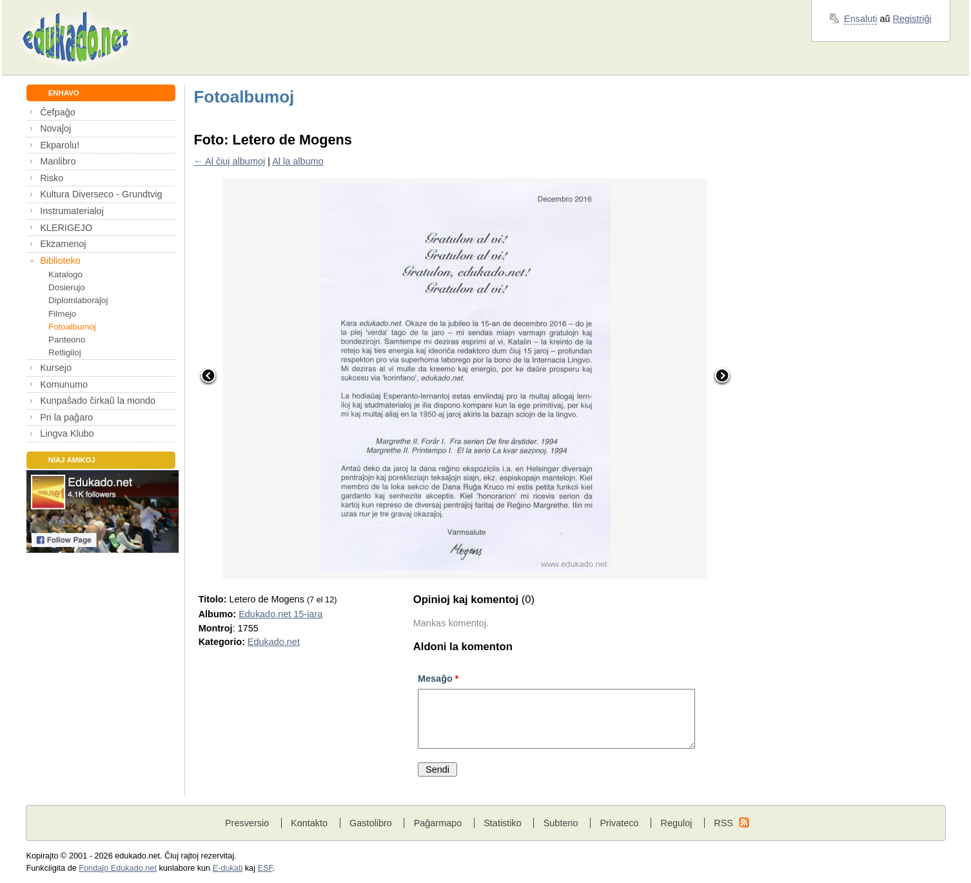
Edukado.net (274, 642)
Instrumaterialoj (72, 211)
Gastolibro (370, 823)
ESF (265, 868)
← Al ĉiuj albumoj (229, 161)
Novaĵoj (55, 128)
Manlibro (57, 161)
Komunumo (64, 384)
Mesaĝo (438, 678)
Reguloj (676, 823)
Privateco (619, 823)
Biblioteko (60, 260)
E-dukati (228, 868)
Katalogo (65, 274)
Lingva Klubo (66, 433)
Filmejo (62, 314)
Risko (51, 178)
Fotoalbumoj (72, 327)
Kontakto (309, 823)
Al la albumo (297, 161)
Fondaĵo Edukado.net (118, 868)
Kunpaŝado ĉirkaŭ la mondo (97, 400)
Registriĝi (912, 19)
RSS (723, 823)
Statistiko (503, 823)
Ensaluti (860, 19)
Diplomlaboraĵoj (78, 300)
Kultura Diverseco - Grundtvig (101, 194)
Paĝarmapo (438, 823)
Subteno (561, 823)
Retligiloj (64, 352)
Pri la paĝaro (66, 417)
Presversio (247, 823)
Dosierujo (66, 287)
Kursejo (56, 367)
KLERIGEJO (66, 228)
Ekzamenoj (63, 244)
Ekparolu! (59, 145)
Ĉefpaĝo (57, 112)
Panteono (66, 339)
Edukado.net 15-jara (280, 614)
